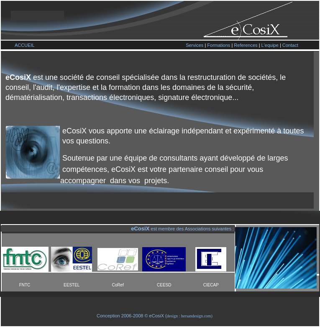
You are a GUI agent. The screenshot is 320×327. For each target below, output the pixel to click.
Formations (218, 45)
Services (194, 45)
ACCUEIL (25, 45)
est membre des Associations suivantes (190, 228)
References (245, 45)
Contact (290, 45)
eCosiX (156, 315)
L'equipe (270, 45)
